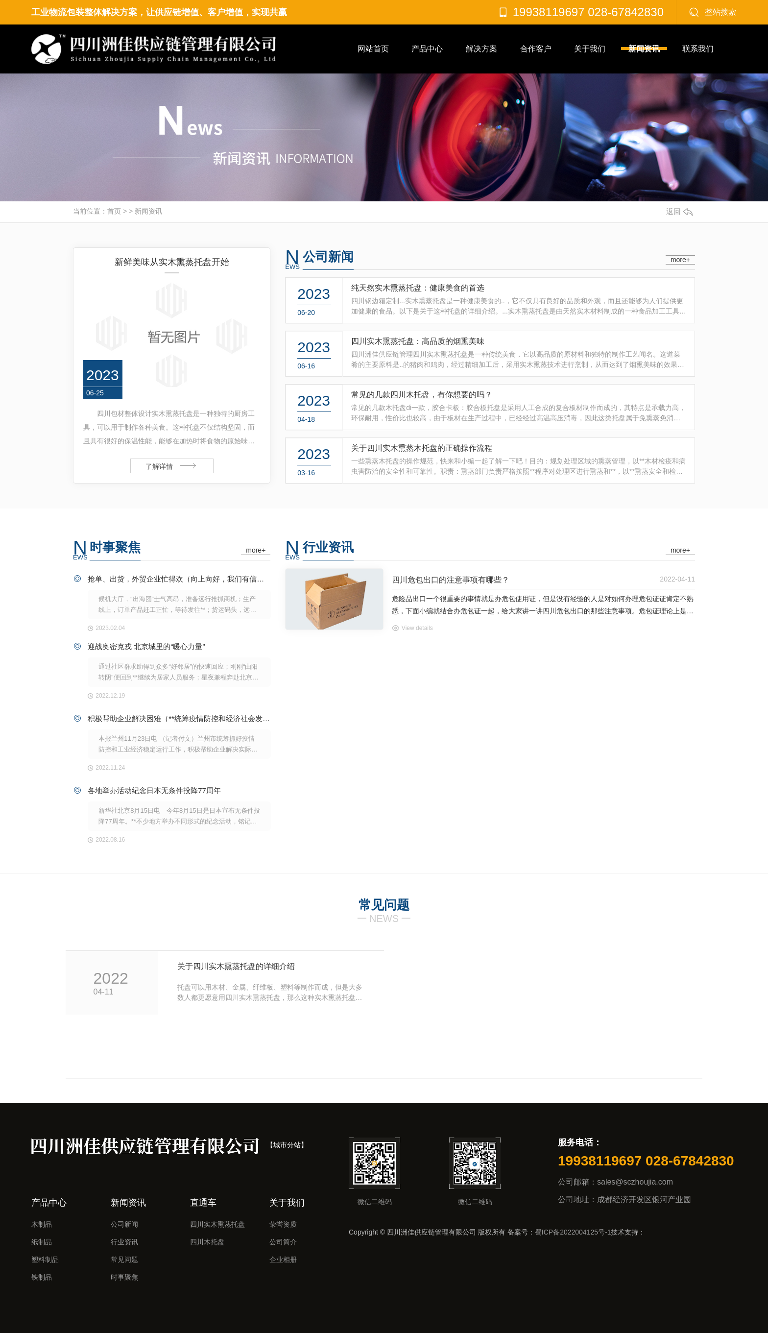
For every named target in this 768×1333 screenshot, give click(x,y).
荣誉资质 (283, 1224)
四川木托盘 (207, 1242)
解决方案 (481, 49)
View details (417, 628)
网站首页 (373, 49)
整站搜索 (720, 12)
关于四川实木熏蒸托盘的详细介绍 (236, 966)
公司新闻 (328, 256)
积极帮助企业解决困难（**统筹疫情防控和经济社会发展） (179, 718)
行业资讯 (328, 547)
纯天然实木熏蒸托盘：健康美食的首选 (417, 288)
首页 (114, 211)
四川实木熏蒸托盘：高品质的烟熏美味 (417, 341)
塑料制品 (45, 1259)
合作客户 (536, 49)
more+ (680, 260)
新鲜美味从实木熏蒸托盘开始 (172, 262)
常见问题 (124, 1259)
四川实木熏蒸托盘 (217, 1224)
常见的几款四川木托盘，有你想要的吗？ (421, 394)
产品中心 (427, 49)
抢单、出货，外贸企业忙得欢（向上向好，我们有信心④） (179, 578)
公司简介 (283, 1242)
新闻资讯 (644, 49)
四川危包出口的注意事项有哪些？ (450, 580)
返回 (679, 211)
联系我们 (698, 49)
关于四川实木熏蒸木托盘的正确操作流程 (421, 448)
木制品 (41, 1224)
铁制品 (41, 1277)
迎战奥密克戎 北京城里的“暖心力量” (146, 646)
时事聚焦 (115, 547)
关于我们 (589, 49)
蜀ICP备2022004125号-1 (573, 1232)
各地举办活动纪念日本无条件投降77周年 (154, 790)
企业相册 (283, 1259)
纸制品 (41, 1242)
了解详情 (159, 466)
